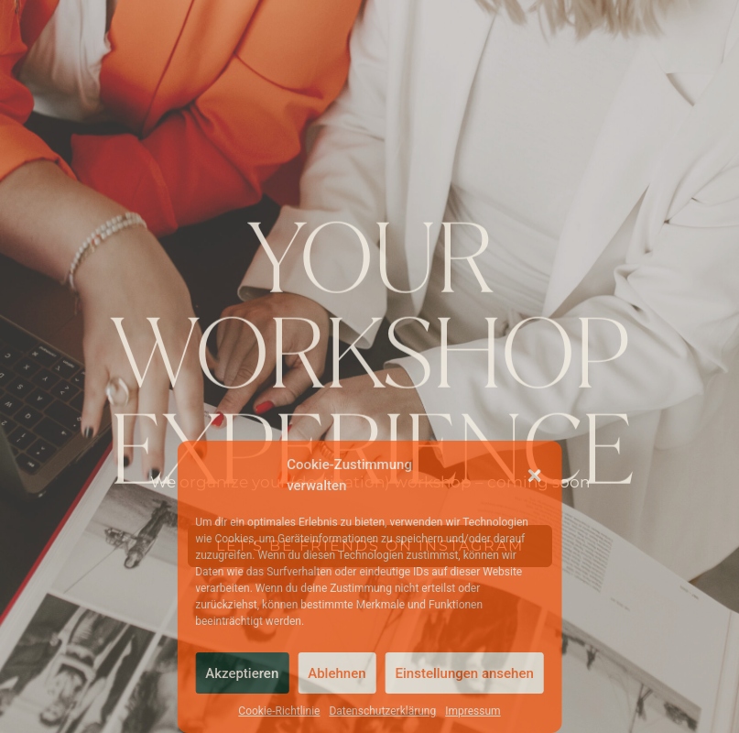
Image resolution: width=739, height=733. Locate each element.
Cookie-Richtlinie (279, 711)
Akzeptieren (241, 673)
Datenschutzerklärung (382, 711)
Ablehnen (336, 673)
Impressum (472, 711)
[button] (535, 475)
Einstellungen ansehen (465, 673)
